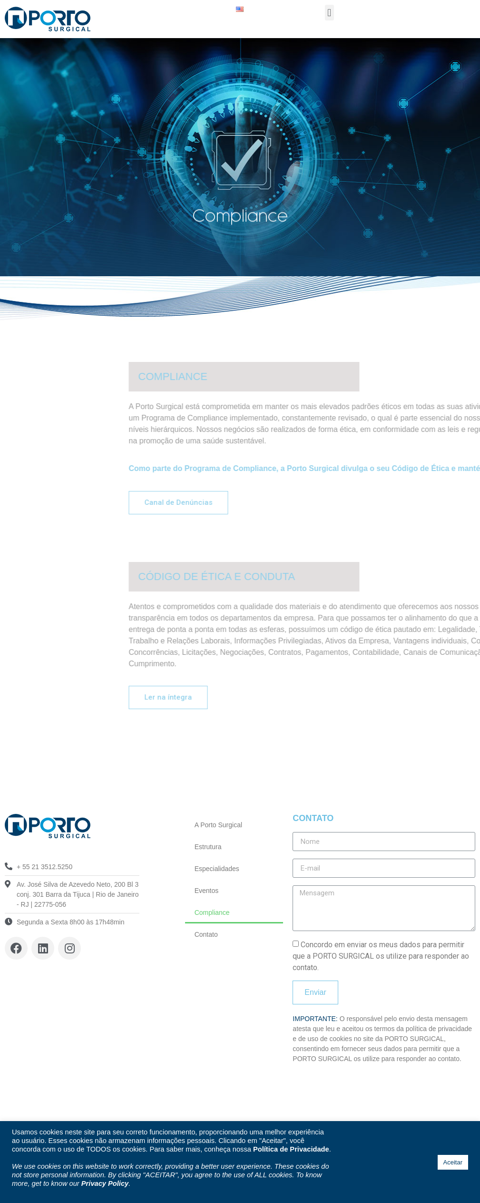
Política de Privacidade (291, 1149)
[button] (329, 12)
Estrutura (208, 847)
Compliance (212, 912)
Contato (206, 934)
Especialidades (217, 868)
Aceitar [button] (452, 1162)
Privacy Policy (104, 1183)
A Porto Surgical (218, 825)
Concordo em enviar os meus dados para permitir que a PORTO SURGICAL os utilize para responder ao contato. (381, 956)
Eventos (207, 890)
